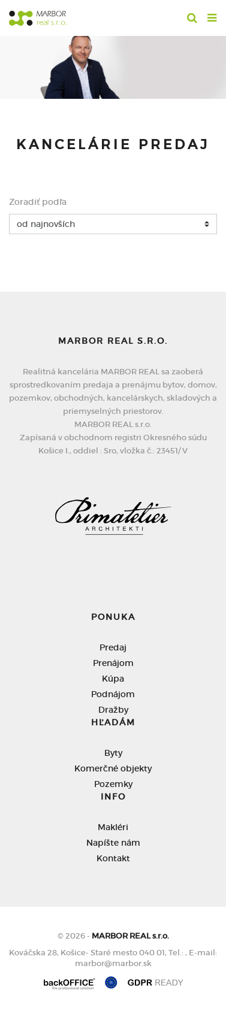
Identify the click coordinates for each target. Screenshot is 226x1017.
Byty (113, 752)
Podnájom (113, 694)
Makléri (113, 827)
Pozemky (113, 784)
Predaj (113, 647)
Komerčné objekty (113, 768)
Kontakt (113, 858)
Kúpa (113, 678)
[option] (113, 64)
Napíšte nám (113, 842)
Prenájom (113, 663)
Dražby (113, 709)
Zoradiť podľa (38, 201)
